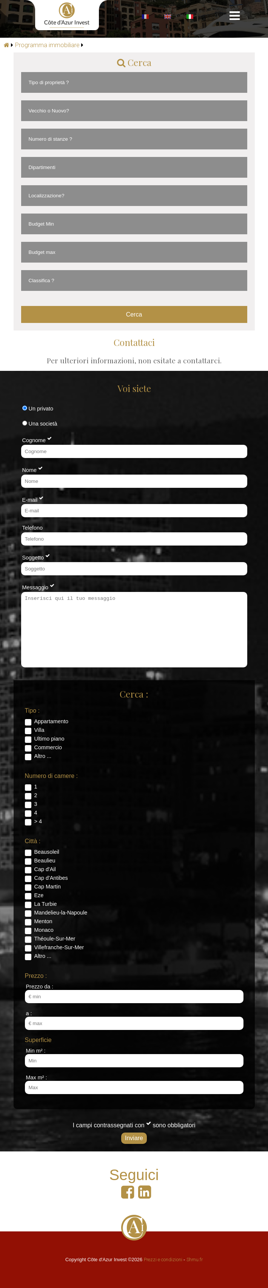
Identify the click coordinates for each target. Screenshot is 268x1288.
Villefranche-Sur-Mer (59, 947)
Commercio (48, 747)
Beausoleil (46, 852)
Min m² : (36, 1051)
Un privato (38, 409)
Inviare (134, 1138)
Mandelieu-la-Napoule (61, 913)
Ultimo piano (49, 739)
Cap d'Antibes (51, 878)
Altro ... (43, 756)
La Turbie (45, 904)
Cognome (37, 439)
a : (29, 1013)
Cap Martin (47, 887)
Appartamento (51, 721)
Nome (32, 469)
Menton (43, 921)
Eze (39, 895)
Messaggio (38, 586)
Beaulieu (44, 861)
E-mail (33, 499)
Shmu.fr (194, 1259)
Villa (39, 730)
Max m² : (36, 1077)
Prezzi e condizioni (163, 1259)
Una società (39, 424)
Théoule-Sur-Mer (54, 939)
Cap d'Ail (45, 869)
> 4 (38, 821)
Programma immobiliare (47, 45)
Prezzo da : (40, 987)
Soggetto (36, 557)
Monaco (44, 930)
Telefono (32, 528)
